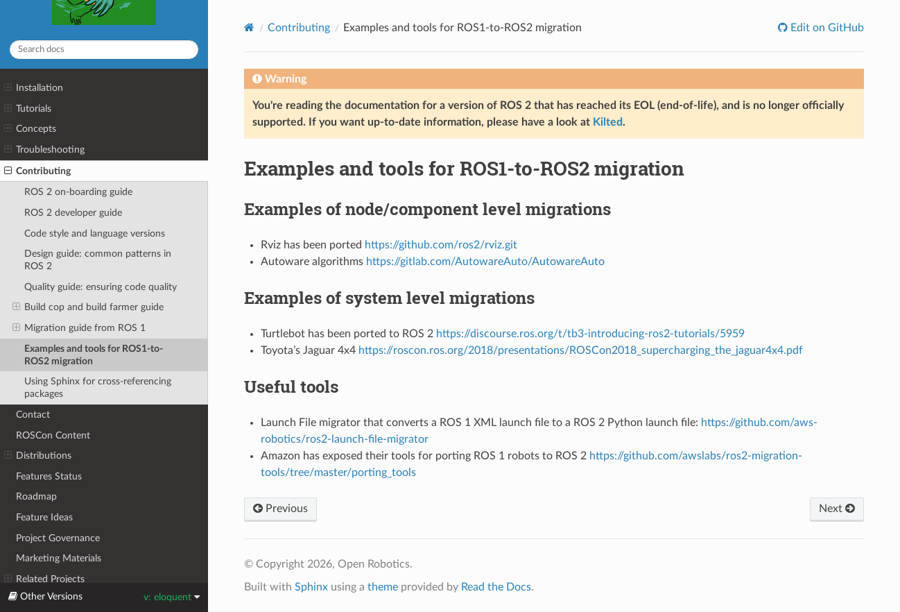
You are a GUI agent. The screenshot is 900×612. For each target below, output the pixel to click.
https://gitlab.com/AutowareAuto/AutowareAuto (485, 261)
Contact (33, 414)
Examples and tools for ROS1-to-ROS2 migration (93, 354)
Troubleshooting (44, 150)
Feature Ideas (44, 517)
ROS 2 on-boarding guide (78, 192)
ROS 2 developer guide (73, 212)
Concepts (30, 129)
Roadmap (36, 496)
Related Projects (44, 579)
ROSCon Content (53, 435)
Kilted (608, 122)
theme (382, 587)
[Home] (249, 27)
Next (837, 508)
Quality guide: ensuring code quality (100, 287)
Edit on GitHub (826, 27)
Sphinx (311, 587)
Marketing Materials (58, 558)
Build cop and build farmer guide (88, 307)
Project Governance (58, 538)
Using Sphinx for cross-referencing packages (97, 387)
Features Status (49, 476)
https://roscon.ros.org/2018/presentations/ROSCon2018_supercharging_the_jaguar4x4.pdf (580, 350)
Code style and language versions (94, 233)
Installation (33, 88)
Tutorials (27, 109)
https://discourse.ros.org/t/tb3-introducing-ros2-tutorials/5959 (590, 333)
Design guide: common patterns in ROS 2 (97, 259)
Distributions (37, 456)
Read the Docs (496, 587)
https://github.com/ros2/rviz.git (441, 244)
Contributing (37, 171)
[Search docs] (104, 50)
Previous (280, 508)
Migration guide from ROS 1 (79, 328)
